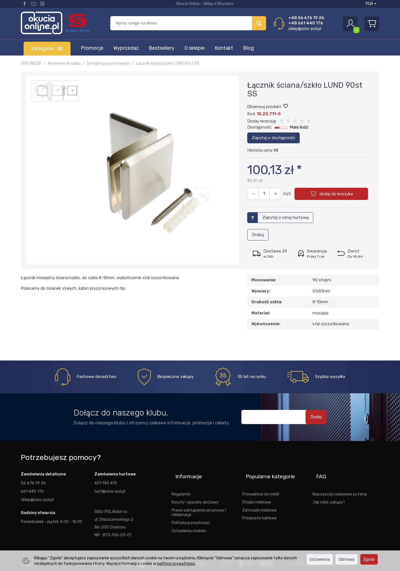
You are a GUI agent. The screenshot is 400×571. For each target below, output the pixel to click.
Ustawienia (320, 559)
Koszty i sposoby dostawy (195, 492)
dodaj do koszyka (334, 193)
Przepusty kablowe (259, 508)
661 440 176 (32, 489)
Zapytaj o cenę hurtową (285, 217)
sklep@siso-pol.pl (304, 28)
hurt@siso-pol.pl (109, 489)
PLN (371, 3)
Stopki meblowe (256, 492)
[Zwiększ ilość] (252, 194)
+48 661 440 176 (305, 23)
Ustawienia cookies (189, 521)
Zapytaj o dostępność (273, 137)
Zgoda (369, 559)
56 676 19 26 (33, 481)
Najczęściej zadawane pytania (339, 484)
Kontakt (224, 48)
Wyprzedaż (126, 48)
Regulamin (181, 484)
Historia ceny (262, 150)
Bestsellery (161, 48)
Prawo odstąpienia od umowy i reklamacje (199, 502)
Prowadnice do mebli (260, 484)
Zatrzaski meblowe (259, 500)
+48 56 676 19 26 (306, 17)
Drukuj (258, 233)
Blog (248, 48)
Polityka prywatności (191, 512)
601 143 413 (105, 481)
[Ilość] (262, 194)
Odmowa (346, 559)
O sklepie (194, 48)
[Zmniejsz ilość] (272, 194)
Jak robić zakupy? (328, 492)
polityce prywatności (176, 563)
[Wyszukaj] (259, 23)
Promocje (92, 48)
